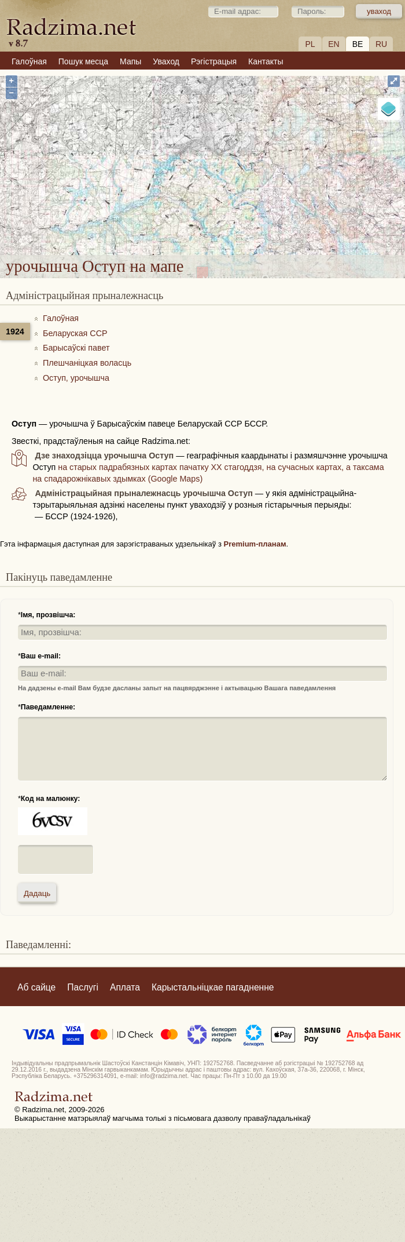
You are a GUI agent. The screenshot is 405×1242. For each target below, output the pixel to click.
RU (381, 44)
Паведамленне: (48, 707)
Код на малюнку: (50, 799)
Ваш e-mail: (41, 656)
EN (333, 44)
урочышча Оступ (248, 178)
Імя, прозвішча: (48, 615)
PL (310, 44)
